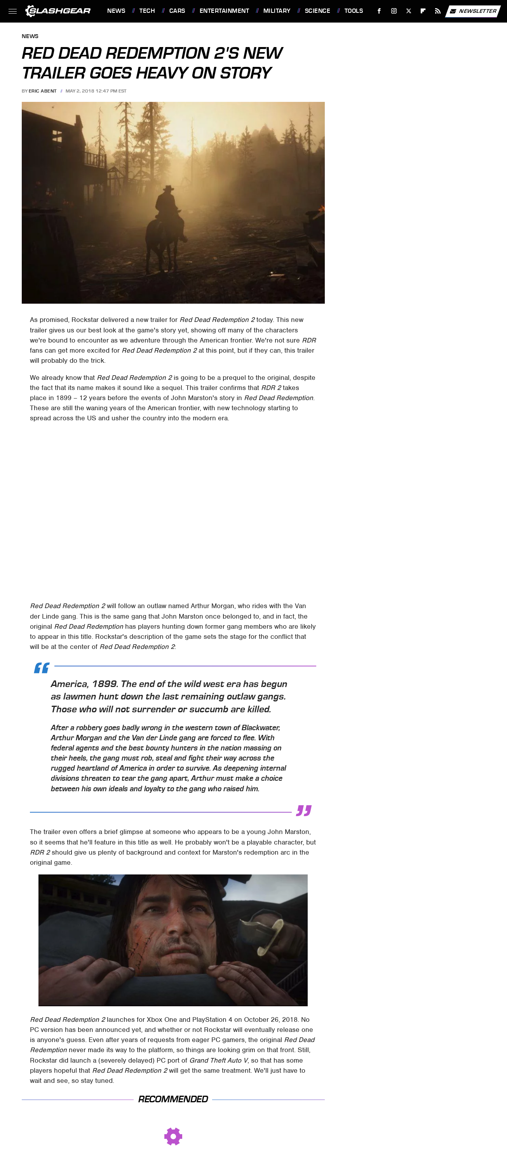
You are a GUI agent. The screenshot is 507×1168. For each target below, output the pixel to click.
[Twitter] (408, 11)
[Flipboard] (423, 11)
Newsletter (472, 11)
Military (277, 10)
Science (318, 10)
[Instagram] (394, 11)
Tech (147, 10)
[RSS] (438, 11)
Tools (354, 10)
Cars (177, 10)
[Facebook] (379, 11)
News (116, 10)
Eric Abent (43, 91)
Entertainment (224, 10)
